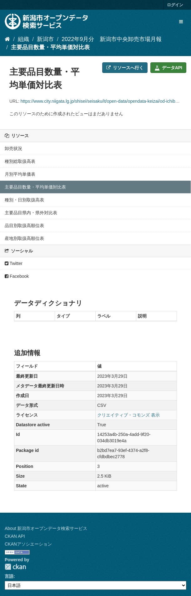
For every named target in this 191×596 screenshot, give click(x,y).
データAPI (168, 67)
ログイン (175, 5)
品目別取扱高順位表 (24, 225)
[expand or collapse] (181, 21)
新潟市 (45, 39)
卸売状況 (13, 148)
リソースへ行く (124, 67)
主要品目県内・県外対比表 (31, 212)
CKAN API (15, 536)
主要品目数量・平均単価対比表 (50, 47)
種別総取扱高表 (20, 161)
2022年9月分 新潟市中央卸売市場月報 (112, 39)
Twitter (14, 263)
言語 (9, 576)
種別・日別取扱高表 (24, 199)
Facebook (17, 276)
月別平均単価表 (20, 174)
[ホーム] (7, 39)
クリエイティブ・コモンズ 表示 (128, 414)
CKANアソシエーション (28, 544)
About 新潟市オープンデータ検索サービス (46, 528)
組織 (23, 39)
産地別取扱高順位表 (24, 238)
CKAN (15, 566)
